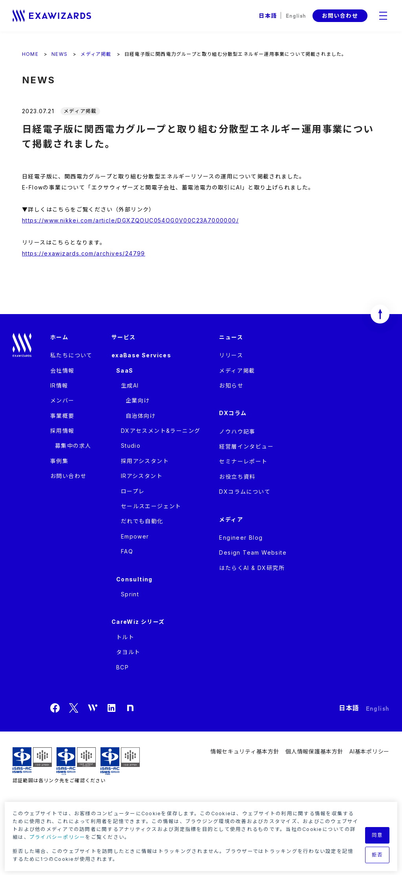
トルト (125, 637)
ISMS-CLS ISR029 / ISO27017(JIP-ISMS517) (76, 761)
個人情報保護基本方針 (314, 751)
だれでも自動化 (142, 521)
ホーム (59, 337)
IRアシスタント (142, 475)
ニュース (231, 337)
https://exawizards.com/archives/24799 (83, 253)
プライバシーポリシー (57, 837)
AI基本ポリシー (369, 751)
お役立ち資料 (237, 476)
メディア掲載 (237, 370)
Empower (135, 536)
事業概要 (62, 415)
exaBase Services (141, 355)
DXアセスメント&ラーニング (161, 430)
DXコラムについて (244, 491)
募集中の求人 (73, 445)
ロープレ (133, 491)
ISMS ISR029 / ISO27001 (32, 761)
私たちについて (71, 355)
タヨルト (128, 652)
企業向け (138, 400)
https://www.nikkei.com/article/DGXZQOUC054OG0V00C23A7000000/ (130, 220)
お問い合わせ (340, 15)
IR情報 (59, 385)
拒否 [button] (377, 855)
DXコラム (233, 413)
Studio (131, 445)
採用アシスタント (145, 461)
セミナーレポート (243, 461)
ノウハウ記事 (237, 431)
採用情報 (62, 430)
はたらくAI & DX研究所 (252, 567)
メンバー (62, 400)
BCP (122, 667)
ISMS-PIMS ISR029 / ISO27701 (120, 761)
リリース (231, 355)
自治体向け (141, 415)
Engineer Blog (241, 537)
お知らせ (231, 385)
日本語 (268, 15)
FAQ (127, 551)
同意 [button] (377, 835)
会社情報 (62, 370)
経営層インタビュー (246, 446)
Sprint (130, 594)
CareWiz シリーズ (138, 621)
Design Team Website (253, 552)
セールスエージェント (151, 506)
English (296, 15)
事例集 (59, 461)
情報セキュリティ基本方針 (244, 751)
